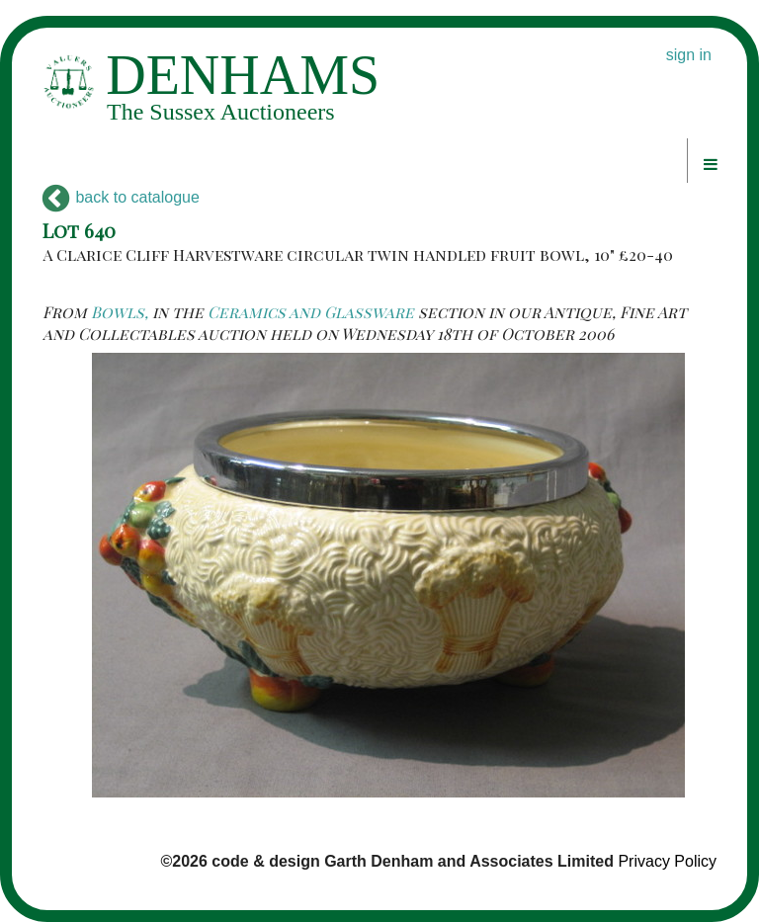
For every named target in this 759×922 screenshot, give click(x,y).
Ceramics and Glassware (311, 311)
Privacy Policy (667, 861)
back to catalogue (121, 197)
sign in (689, 54)
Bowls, (119, 311)
